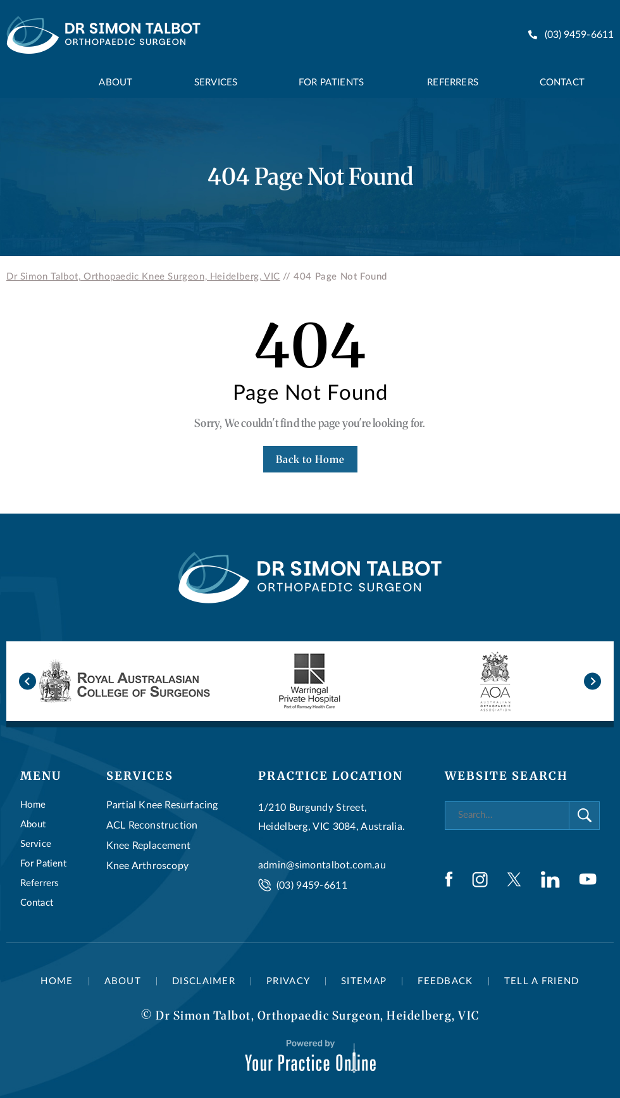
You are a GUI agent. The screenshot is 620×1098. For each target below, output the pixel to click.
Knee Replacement (148, 846)
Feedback (445, 981)
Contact (36, 903)
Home (33, 805)
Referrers (39, 883)
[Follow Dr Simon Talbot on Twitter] (514, 879)
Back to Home (310, 459)
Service (35, 844)
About (33, 824)
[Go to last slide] (27, 680)
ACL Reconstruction (152, 825)
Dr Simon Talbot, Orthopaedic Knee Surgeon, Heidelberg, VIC (143, 276)
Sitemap (364, 981)
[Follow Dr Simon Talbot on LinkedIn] (550, 879)
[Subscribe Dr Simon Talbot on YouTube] (588, 879)
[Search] (507, 815)
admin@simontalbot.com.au (322, 865)
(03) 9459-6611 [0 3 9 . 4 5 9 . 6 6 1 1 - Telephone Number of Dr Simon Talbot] (579, 35)
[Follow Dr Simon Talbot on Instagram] (480, 879)
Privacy (288, 981)
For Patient (43, 863)
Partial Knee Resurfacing (162, 805)
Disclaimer (203, 981)
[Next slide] (592, 680)
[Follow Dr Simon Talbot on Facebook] (449, 879)
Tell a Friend (542, 981)
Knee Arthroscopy (147, 866)
